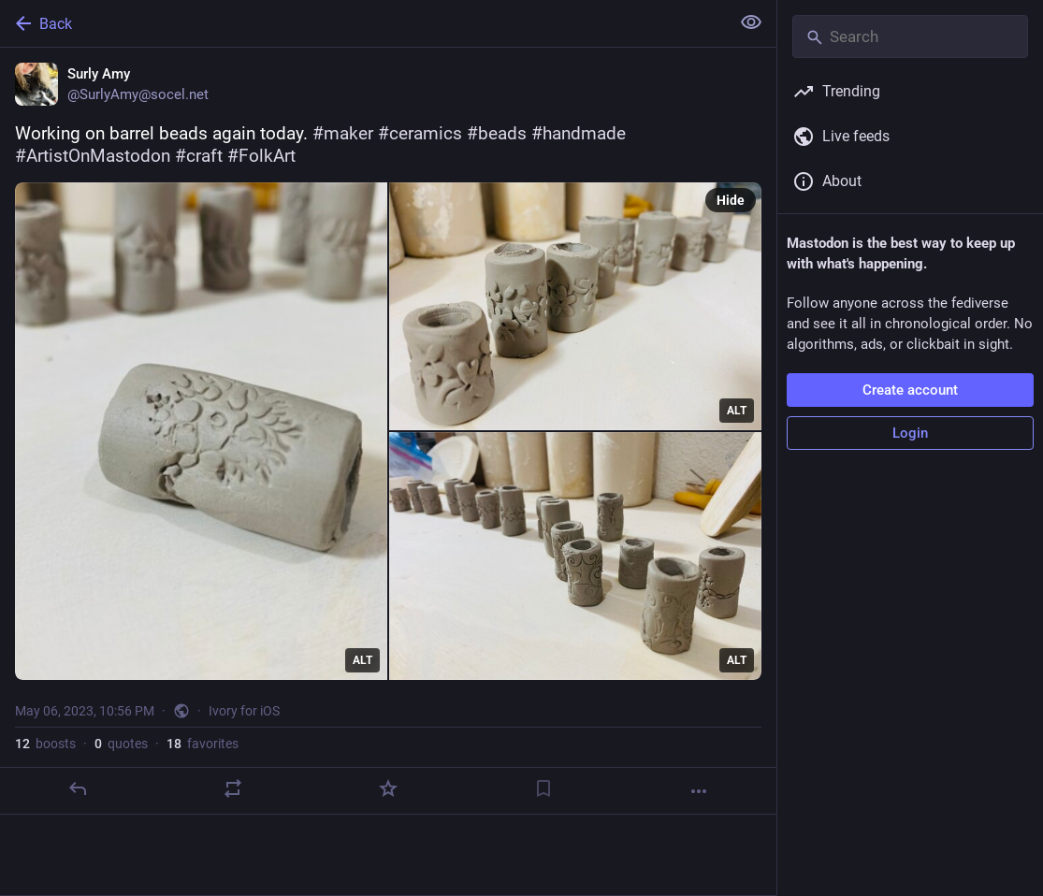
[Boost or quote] (233, 788)
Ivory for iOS (244, 710)
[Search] (910, 36)
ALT (362, 660)
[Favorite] (388, 788)
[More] (699, 791)
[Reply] (77, 788)
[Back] (363, 23)
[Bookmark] (543, 788)
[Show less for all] (751, 22)
